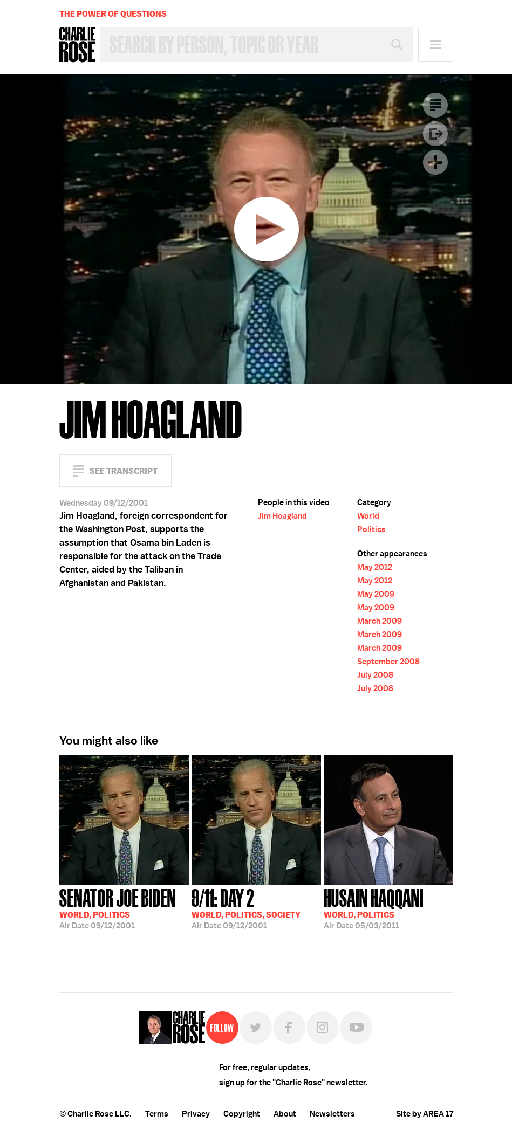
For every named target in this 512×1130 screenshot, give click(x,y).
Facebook (289, 1027)
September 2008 (388, 661)
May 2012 (374, 567)
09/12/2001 (117, 908)
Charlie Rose (77, 45)
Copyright (241, 1113)
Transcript (435, 105)
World (368, 516)
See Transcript (124, 471)
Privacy (196, 1113)
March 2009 (379, 621)
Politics (371, 529)
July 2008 (375, 675)
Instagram (322, 1027)
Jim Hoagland (282, 516)
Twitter (256, 1027)
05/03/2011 (374, 908)
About (285, 1113)
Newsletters (332, 1113)
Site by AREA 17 (424, 1113)
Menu (435, 44)
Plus (435, 162)
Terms (156, 1113)
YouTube (356, 1027)
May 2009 (375, 594)
